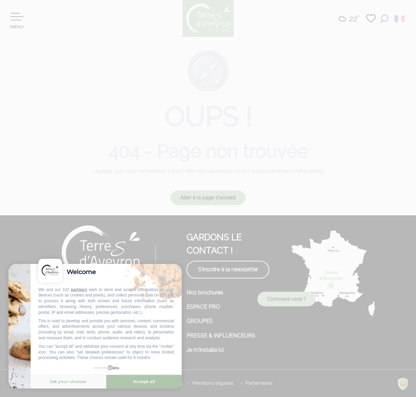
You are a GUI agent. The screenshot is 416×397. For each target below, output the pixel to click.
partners (79, 289)
